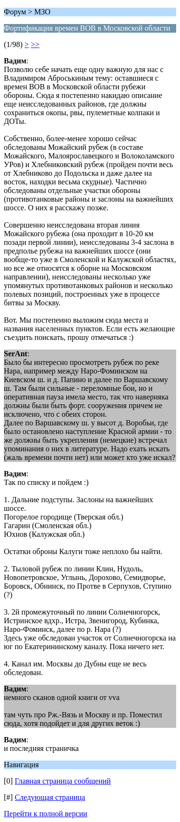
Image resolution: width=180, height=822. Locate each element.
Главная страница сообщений (63, 781)
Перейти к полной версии (45, 814)
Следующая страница (50, 797)
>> (35, 44)
